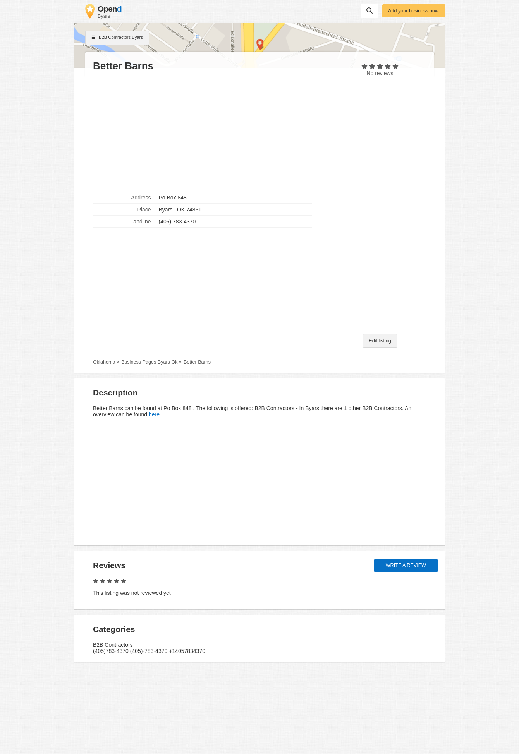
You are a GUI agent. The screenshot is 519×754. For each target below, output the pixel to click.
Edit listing (380, 341)
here (154, 414)
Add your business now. (414, 11)
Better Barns (197, 362)
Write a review (406, 565)
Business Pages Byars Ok (149, 362)
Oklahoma (104, 362)
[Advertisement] (209, 132)
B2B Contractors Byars (117, 38)
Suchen (369, 10)
